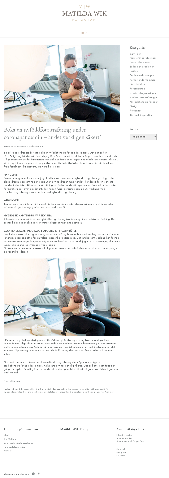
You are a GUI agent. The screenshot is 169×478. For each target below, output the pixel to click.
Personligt (135, 110)
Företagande (137, 88)
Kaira (27, 474)
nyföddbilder (10, 392)
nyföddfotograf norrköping (30, 392)
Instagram (121, 453)
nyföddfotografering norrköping (79, 392)
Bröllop (134, 71)
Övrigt (48, 389)
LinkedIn (120, 456)
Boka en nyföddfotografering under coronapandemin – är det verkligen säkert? (53, 133)
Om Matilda (10, 439)
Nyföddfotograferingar (144, 102)
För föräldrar (37, 389)
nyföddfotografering (53, 392)
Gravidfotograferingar (143, 93)
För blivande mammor (142, 80)
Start (6, 435)
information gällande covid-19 (93, 389)
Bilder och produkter (142, 66)
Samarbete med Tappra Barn (130, 442)
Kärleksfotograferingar (143, 97)
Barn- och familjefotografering (18, 443)
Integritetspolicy (124, 435)
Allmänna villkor (124, 438)
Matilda (39, 147)
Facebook (120, 450)
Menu (84, 33)
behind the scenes (69, 389)
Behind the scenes (21, 389)
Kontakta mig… (12, 381)
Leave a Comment (105, 392)
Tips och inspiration (141, 115)
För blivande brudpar (142, 75)
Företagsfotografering (14, 447)
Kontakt (7, 451)
